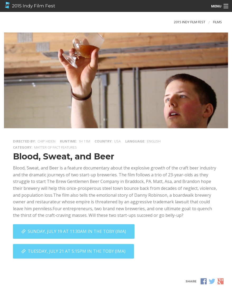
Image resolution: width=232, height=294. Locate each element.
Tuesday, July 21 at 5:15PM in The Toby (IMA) (77, 251)
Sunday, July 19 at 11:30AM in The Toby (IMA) (77, 231)
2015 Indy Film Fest (29, 5)
